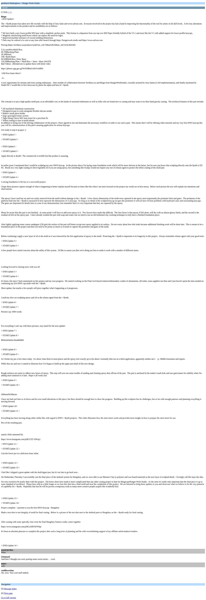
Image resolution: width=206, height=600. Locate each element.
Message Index (10, 589)
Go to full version (8, 598)
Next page (8, 593)
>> (10, 12)
